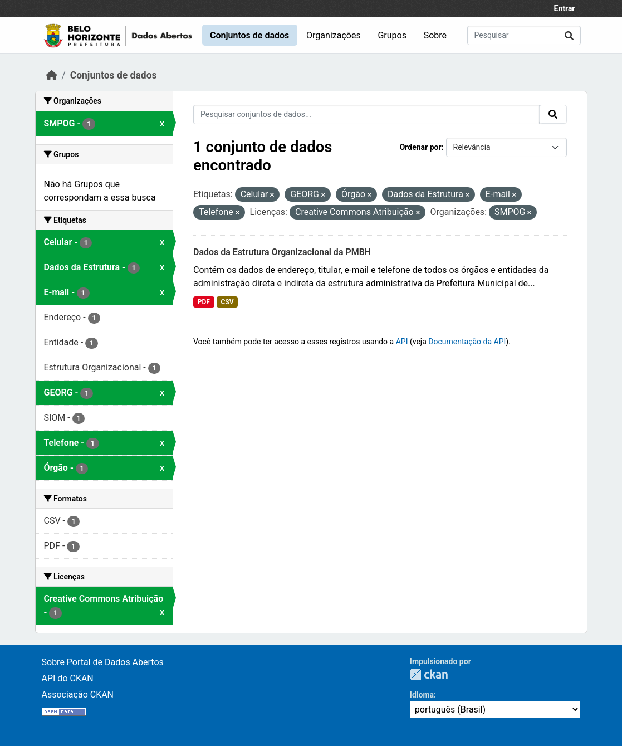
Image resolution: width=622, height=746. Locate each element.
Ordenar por (421, 147)
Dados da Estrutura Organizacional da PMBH (282, 252)
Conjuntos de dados (249, 35)
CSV (227, 302)
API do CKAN (68, 678)
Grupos (392, 35)
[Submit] (569, 35)
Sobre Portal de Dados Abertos (103, 662)
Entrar (564, 8)
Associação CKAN (78, 694)
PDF (204, 302)
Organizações (333, 35)
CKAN (429, 674)
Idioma (422, 694)
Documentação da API (467, 341)
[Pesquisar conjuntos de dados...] (524, 35)
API (402, 341)
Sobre (435, 35)
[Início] (51, 75)
